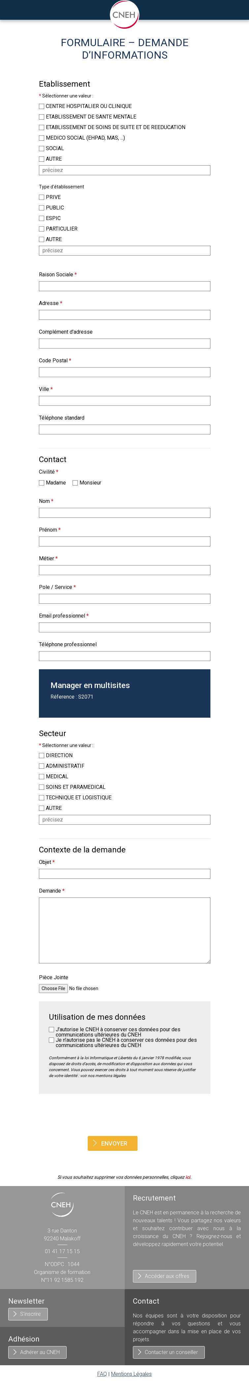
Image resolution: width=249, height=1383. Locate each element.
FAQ (102, 1374)
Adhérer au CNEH (40, 1352)
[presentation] (125, 1115)
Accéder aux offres (167, 1276)
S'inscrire (30, 1314)
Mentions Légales (131, 1374)
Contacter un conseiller (171, 1352)
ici (187, 1177)
